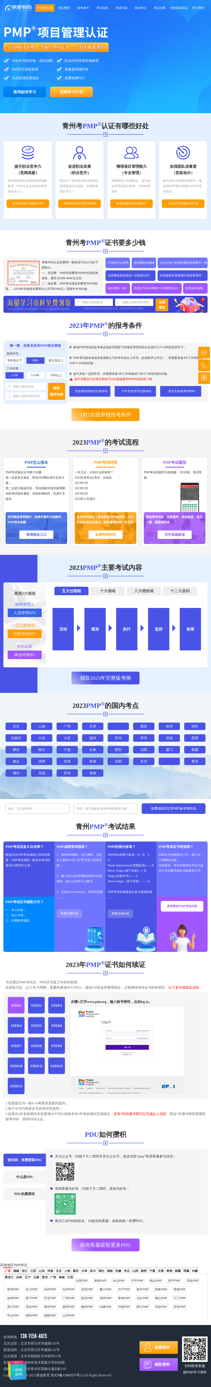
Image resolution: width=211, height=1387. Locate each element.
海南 (92, 773)
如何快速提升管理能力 (131, 203)
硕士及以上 (56, 360)
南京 (41, 749)
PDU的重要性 (24, 1194)
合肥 (118, 761)
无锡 (41, 773)
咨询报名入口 (36, 534)
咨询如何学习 (24, 92)
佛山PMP (161, 1298)
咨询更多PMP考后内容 (182, 906)
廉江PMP (105, 1289)
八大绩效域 (143, 591)
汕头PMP (142, 1298)
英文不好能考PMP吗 (181, 391)
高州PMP (50, 1289)
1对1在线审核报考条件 (105, 414)
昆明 (194, 738)
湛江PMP (13, 1306)
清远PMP (161, 1306)
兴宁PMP (124, 1289)
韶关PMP (87, 1298)
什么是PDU (24, 1177)
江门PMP (179, 1298)
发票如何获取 (194, 288)
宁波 (67, 749)
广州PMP (68, 1298)
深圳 (194, 726)
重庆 (143, 726)
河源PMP (124, 1306)
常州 (118, 738)
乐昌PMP (82, 1280)
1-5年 (14, 375)
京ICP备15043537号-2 (67, 1375)
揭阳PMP (50, 1315)
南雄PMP (100, 1280)
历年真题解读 (174, 534)
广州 (67, 726)
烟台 (16, 761)
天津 (92, 726)
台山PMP (119, 1280)
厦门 (169, 749)
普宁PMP (31, 1298)
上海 (41, 726)
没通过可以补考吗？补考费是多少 (156, 288)
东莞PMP (179, 1306)
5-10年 (35, 375)
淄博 (41, 761)
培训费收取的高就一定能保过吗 (128, 275)
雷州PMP (13, 1289)
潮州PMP (31, 1315)
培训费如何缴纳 (144, 262)
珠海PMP (124, 1298)
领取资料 (162, 1364)
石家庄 (16, 738)
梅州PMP (87, 1306)
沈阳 (143, 749)
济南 (169, 738)
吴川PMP (31, 1289)
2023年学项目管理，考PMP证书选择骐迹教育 (18, 8)
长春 (92, 749)
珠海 (92, 761)
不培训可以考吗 (118, 262)
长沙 (143, 761)
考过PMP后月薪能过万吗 (27, 203)
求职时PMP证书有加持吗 (79, 203)
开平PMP (137, 1280)
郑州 (143, 738)
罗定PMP (50, 1298)
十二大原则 (180, 591)
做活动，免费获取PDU (25, 1160)
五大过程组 (71, 591)
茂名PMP (31, 1306)
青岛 (194, 761)
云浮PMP (68, 1315)
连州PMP (13, 1298)
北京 (16, 726)
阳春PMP (161, 1289)
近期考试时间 (105, 534)
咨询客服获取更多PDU (105, 1245)
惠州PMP (68, 1306)
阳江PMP (142, 1306)
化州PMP (68, 1289)
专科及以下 (14, 360)
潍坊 (16, 773)
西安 (118, 749)
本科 (35, 360)
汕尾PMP (105, 1306)
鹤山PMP (156, 1280)
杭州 (169, 726)
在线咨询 (17, 1368)
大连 (41, 738)
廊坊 (16, 749)
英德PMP (179, 1289)
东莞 (67, 761)
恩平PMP (174, 1280)
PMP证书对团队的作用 (183, 203)
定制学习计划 (71, 92)
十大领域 (107, 591)
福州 (92, 738)
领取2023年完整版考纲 (105, 678)
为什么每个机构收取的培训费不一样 (183, 262)
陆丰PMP (142, 1289)
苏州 (67, 773)
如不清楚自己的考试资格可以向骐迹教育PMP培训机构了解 (113, 379)
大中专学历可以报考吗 (136, 391)
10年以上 (56, 375)
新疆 (194, 749)
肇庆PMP (50, 1306)
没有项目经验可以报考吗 (91, 391)
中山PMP (13, 1315)
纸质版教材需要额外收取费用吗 (180, 275)
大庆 (67, 738)
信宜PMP (87, 1289)
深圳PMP (105, 1298)
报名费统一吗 (116, 288)
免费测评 (162, 1347)
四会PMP (193, 1280)
